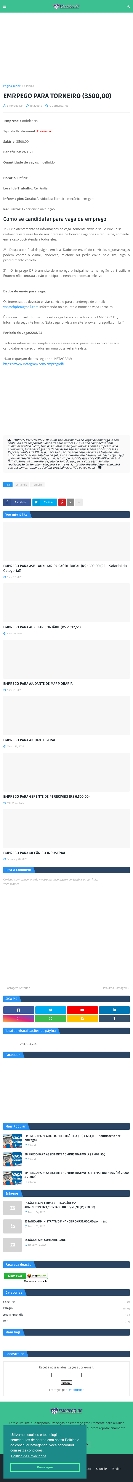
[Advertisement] (66, 48)
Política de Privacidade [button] (28, 1456)
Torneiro (37, 484)
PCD (66, 1322)
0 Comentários (59, 105)
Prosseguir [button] (45, 1467)
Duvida (116, 1469)
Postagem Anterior (17, 988)
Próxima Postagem (115, 988)
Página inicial (11, 86)
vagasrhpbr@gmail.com (20, 307)
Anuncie (101, 1469)
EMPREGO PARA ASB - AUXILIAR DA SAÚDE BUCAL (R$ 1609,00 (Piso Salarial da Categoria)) (65, 568)
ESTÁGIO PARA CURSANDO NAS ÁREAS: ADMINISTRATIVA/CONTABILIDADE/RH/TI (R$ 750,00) (59, 1205)
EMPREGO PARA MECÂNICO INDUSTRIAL (34, 853)
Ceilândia (28, 86)
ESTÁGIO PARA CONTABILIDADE (45, 1240)
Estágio (66, 1309)
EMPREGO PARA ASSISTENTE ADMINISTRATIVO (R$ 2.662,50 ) (64, 1154)
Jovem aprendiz (66, 1315)
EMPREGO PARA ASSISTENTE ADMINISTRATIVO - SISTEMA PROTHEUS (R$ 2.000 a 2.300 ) (76, 1175)
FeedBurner (75, 1390)
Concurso (66, 1302)
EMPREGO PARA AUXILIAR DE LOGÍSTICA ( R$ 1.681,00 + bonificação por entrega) (72, 1138)
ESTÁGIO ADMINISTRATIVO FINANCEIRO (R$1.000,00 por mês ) (65, 1221)
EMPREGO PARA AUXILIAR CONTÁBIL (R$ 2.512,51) (42, 627)
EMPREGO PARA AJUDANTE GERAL (29, 740)
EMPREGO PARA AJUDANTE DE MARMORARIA (38, 684)
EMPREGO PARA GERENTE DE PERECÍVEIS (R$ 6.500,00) (46, 796)
